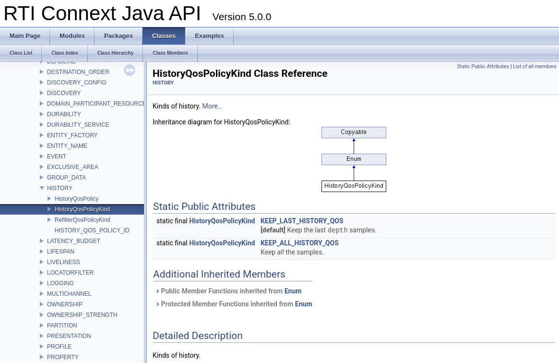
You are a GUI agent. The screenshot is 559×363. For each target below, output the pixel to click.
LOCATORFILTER (70, 272)
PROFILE (59, 346)
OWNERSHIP (65, 304)
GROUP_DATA (66, 177)
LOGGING (60, 283)
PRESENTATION (69, 336)
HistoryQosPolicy (76, 198)
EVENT (56, 156)
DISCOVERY (64, 93)
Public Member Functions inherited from (228, 291)
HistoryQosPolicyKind (82, 209)
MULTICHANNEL (69, 293)
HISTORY (59, 188)
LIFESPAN (60, 251)
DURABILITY (64, 114)
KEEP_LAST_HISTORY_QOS (302, 221)
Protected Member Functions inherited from (233, 304)
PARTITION (62, 325)
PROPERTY (63, 357)
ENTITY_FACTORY (72, 135)
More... (212, 106)
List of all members (535, 66)
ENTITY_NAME (67, 146)
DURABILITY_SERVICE (78, 124)
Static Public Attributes (483, 66)
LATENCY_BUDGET (73, 241)
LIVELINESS (63, 262)
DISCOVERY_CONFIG (77, 82)
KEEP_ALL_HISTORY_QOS (300, 243)
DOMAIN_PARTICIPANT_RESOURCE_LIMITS (107, 103)
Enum (293, 291)
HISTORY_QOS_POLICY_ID (92, 230)
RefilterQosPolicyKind (82, 220)
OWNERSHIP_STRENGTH (82, 315)
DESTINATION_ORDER (78, 72)
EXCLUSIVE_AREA (72, 167)
